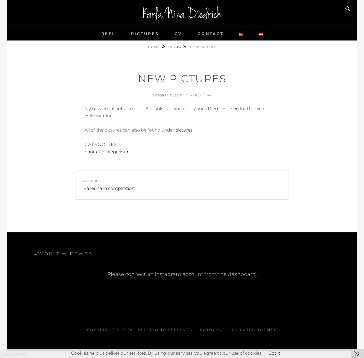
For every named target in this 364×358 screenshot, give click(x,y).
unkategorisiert (114, 151)
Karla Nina (201, 95)
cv (178, 33)
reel (108, 33)
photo (175, 47)
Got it (274, 353)
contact (210, 33)
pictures (145, 33)
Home (154, 47)
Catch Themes (258, 330)
